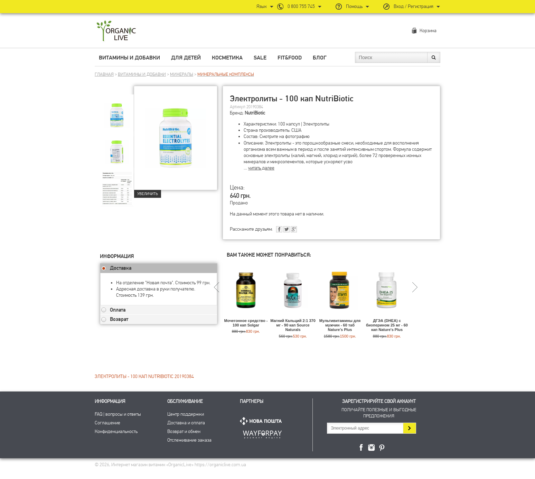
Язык (261, 6)
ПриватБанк (262, 433)
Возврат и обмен (183, 431)
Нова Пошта (262, 421)
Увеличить (147, 194)
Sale (260, 57)
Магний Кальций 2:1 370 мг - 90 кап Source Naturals (293, 325)
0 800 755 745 (301, 6)
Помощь (354, 6)
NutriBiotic (255, 113)
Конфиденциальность (116, 431)
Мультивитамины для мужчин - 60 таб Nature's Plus (339, 325)
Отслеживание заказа (189, 440)
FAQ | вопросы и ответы (118, 414)
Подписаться (409, 428)
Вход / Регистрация (413, 6)
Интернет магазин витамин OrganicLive (116, 31)
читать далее (261, 168)
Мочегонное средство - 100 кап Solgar (246, 323)
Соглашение (107, 423)
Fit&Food (290, 57)
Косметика (227, 57)
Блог (320, 57)
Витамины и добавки (129, 57)
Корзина (428, 31)
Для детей (186, 57)
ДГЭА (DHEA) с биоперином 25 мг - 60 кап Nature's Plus (387, 325)
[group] (117, 111)
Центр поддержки (185, 414)
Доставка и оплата (186, 423)
